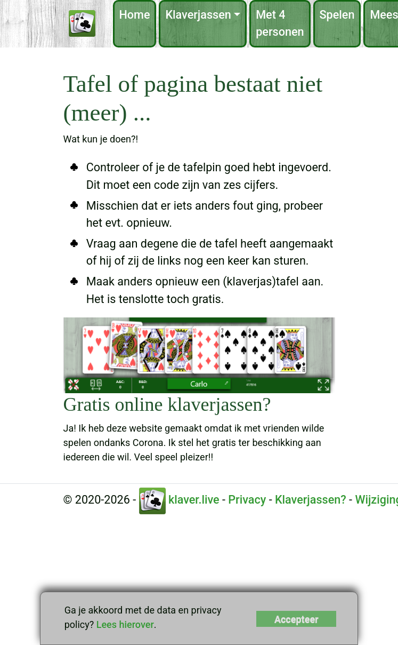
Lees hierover (125, 624)
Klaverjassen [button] (198, 14)
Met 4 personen (280, 23)
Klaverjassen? (310, 499)
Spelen (337, 14)
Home (134, 14)
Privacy (247, 499)
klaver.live (179, 499)
